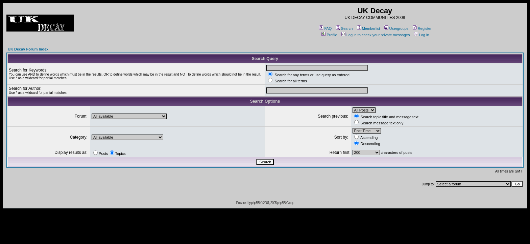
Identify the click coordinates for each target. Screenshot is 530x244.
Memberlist (368, 28)
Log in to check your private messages (375, 35)
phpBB (255, 203)
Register (422, 28)
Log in (421, 35)
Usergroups (396, 28)
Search (344, 28)
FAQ (325, 28)
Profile (329, 35)
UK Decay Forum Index (28, 49)
